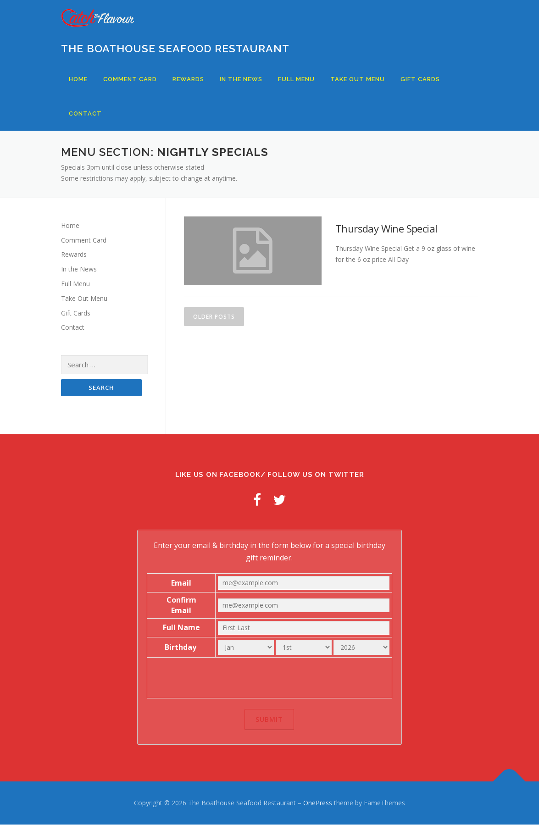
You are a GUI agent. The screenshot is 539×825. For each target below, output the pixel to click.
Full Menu (296, 79)
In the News (241, 79)
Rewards (188, 79)
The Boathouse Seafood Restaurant (175, 48)
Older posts (214, 317)
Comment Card (130, 79)
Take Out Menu (357, 79)
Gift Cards (420, 79)
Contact (85, 113)
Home (78, 79)
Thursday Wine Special (386, 228)
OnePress (317, 803)
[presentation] (269, 678)
